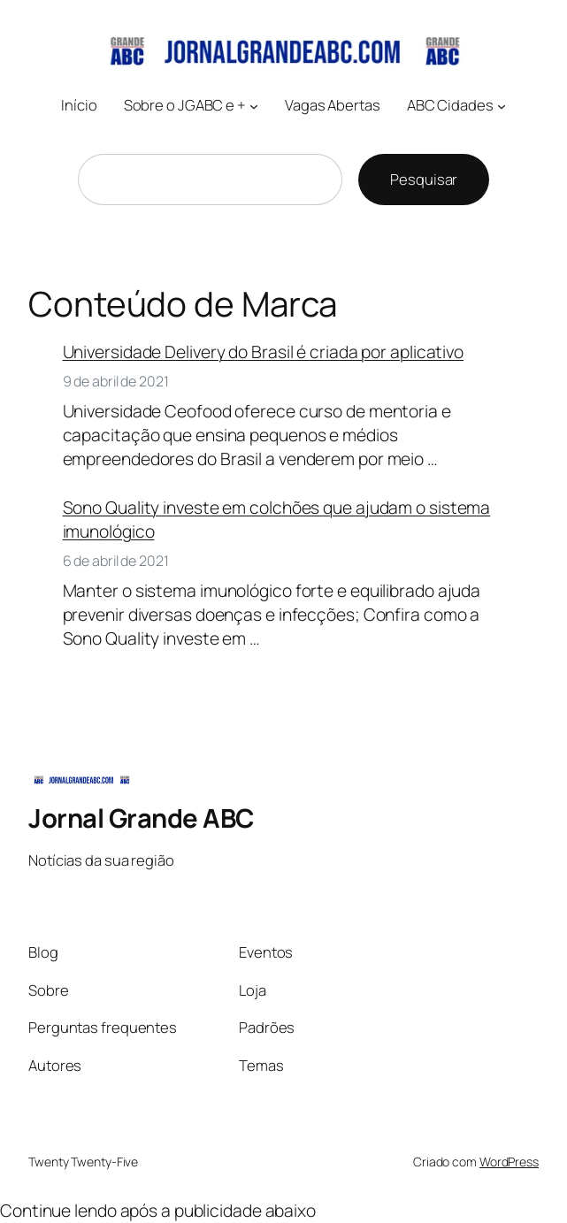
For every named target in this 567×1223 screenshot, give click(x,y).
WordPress (509, 1161)
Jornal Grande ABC (141, 818)
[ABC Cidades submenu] (501, 106)
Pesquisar (423, 179)
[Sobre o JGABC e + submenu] (253, 106)
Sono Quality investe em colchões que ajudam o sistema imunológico (277, 519)
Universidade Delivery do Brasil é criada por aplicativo (263, 351)
